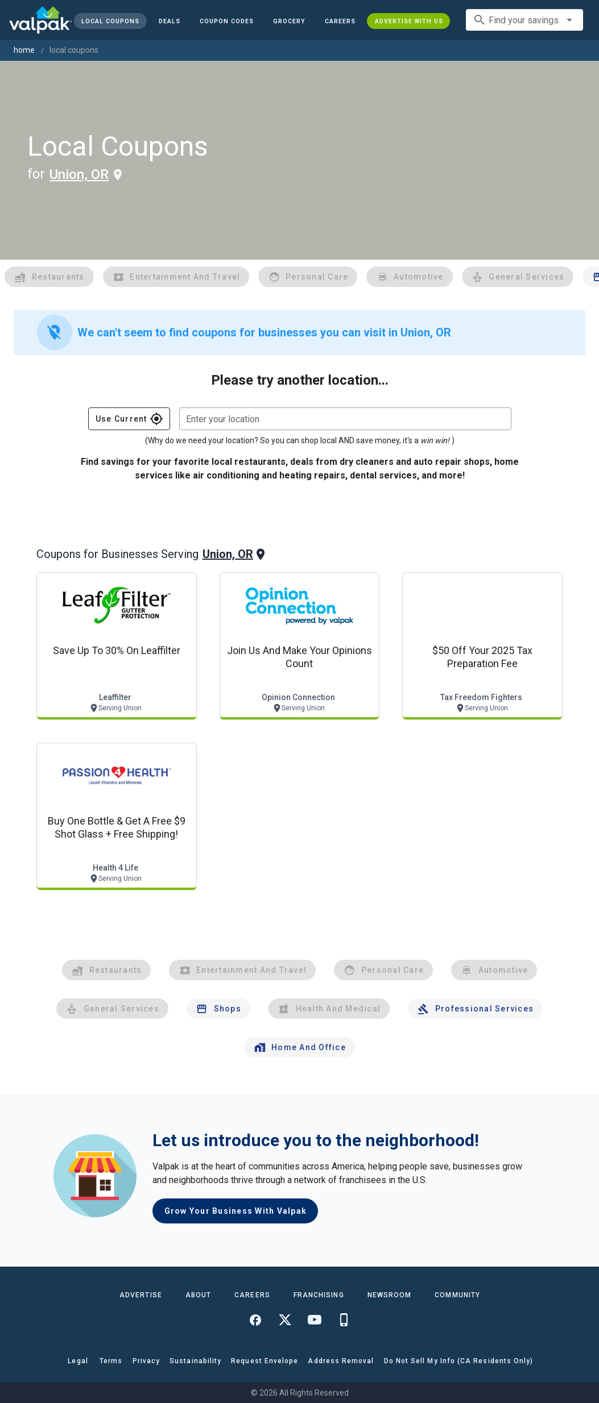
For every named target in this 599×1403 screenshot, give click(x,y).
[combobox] (524, 20)
